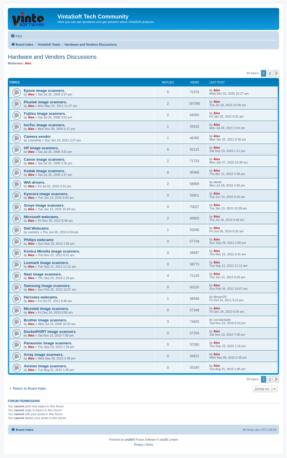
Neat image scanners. (43, 274)
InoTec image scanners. (45, 125)
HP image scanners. (41, 148)
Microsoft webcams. (41, 217)
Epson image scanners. (44, 90)
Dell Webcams (36, 228)
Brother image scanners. (45, 320)
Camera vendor (37, 136)
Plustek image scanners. (45, 102)
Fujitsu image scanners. (45, 113)
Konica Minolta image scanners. (52, 251)
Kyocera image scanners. (46, 194)
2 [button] (270, 73)
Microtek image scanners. (46, 309)
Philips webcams (39, 240)
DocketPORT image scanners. (50, 332)
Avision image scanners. (45, 366)
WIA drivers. (34, 182)
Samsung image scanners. (47, 286)
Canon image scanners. (44, 159)
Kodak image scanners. (44, 171)
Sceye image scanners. (44, 205)
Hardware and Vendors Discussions (52, 57)
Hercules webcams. (41, 297)
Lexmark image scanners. (46, 263)
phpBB (129, 439)
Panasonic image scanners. (48, 343)
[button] (276, 73)
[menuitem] (16, 36)
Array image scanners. (43, 354)
